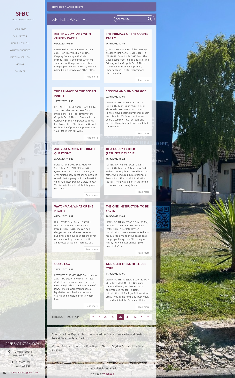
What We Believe (20, 50)
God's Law (62, 264)
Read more (92, 76)
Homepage (20, 29)
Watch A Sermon (20, 57)
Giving (20, 64)
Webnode (108, 373)
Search (150, 18)
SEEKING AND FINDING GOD (126, 91)
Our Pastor (20, 36)
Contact (20, 71)
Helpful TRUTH (20, 43)
